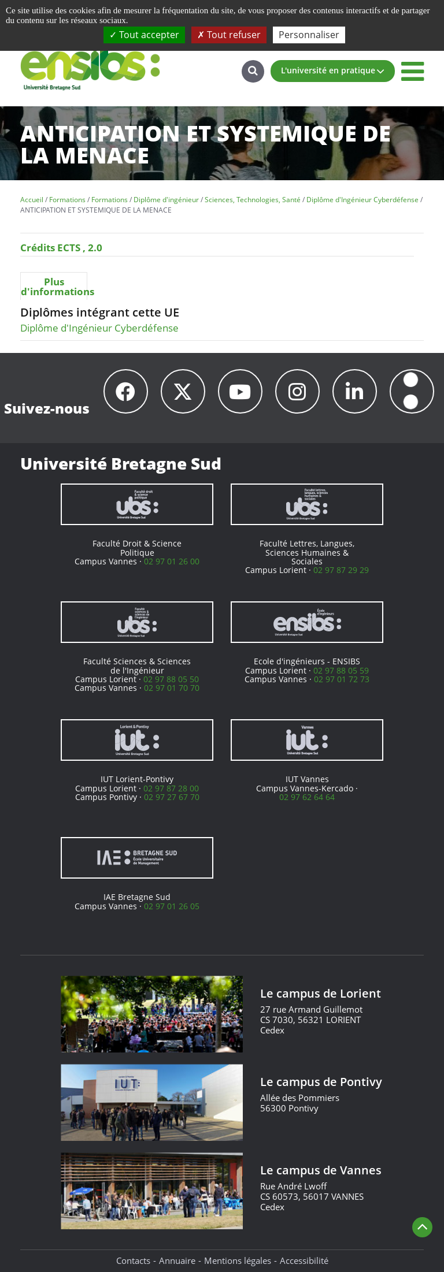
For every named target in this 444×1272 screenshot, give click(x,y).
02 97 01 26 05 (171, 906)
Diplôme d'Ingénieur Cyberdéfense (99, 327)
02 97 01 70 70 (171, 687)
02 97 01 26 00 (171, 561)
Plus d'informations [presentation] (54, 286)
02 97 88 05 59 (341, 670)
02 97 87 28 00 (171, 788)
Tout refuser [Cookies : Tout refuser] (229, 34)
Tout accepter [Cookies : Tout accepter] (144, 34)
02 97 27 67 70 (171, 797)
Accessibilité (304, 1260)
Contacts (133, 1260)
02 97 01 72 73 (341, 679)
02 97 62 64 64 (307, 797)
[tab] (53, 286)
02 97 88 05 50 (171, 679)
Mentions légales (237, 1260)
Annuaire (177, 1260)
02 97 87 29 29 (341, 570)
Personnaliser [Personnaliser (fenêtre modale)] (309, 34)
